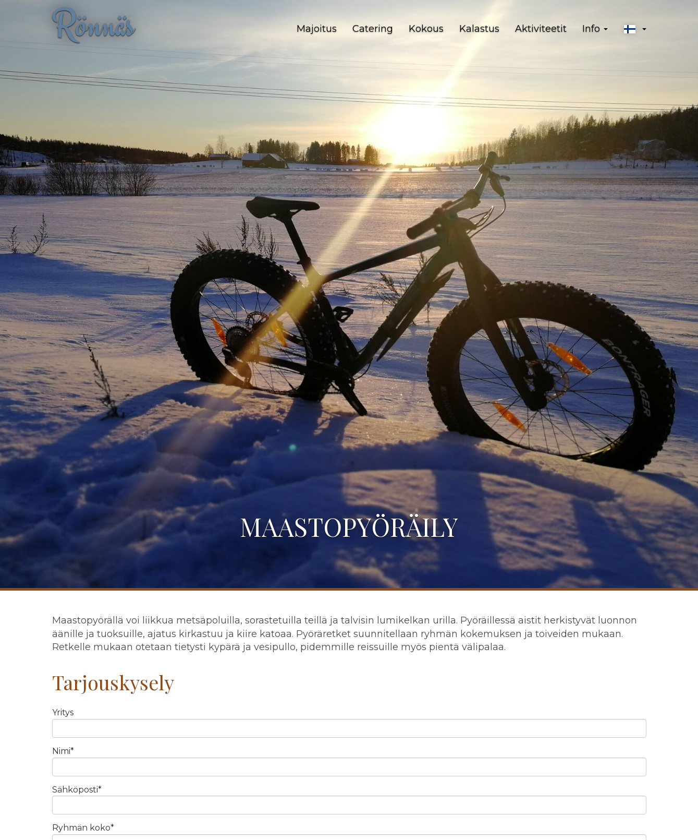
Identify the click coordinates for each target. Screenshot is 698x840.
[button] (635, 29)
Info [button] (595, 28)
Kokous (426, 28)
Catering (372, 28)
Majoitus (317, 28)
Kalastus (479, 28)
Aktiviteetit (541, 28)
